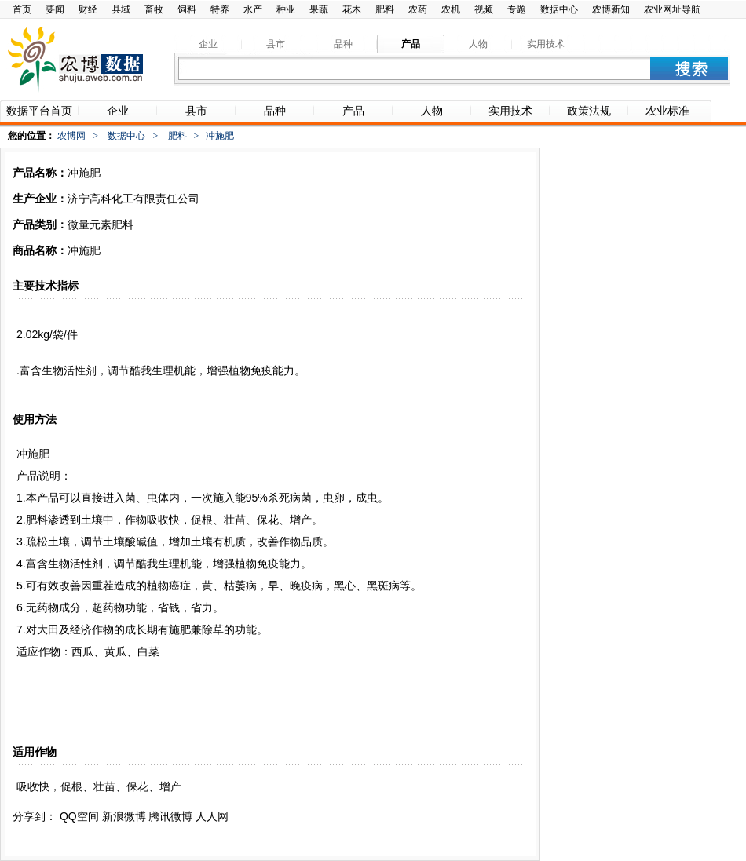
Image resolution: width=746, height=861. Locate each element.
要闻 (55, 9)
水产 (252, 9)
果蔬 (318, 9)
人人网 (212, 816)
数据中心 (559, 9)
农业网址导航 (672, 9)
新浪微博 (124, 816)
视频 (483, 9)
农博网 (71, 135)
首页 (22, 9)
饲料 (186, 9)
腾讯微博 (170, 816)
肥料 (384, 9)
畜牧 (153, 9)
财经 (88, 9)
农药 (417, 9)
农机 (450, 9)
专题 (516, 9)
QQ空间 (79, 816)
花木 (351, 9)
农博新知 (611, 9)
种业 (285, 9)
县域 (121, 9)
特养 (219, 9)
